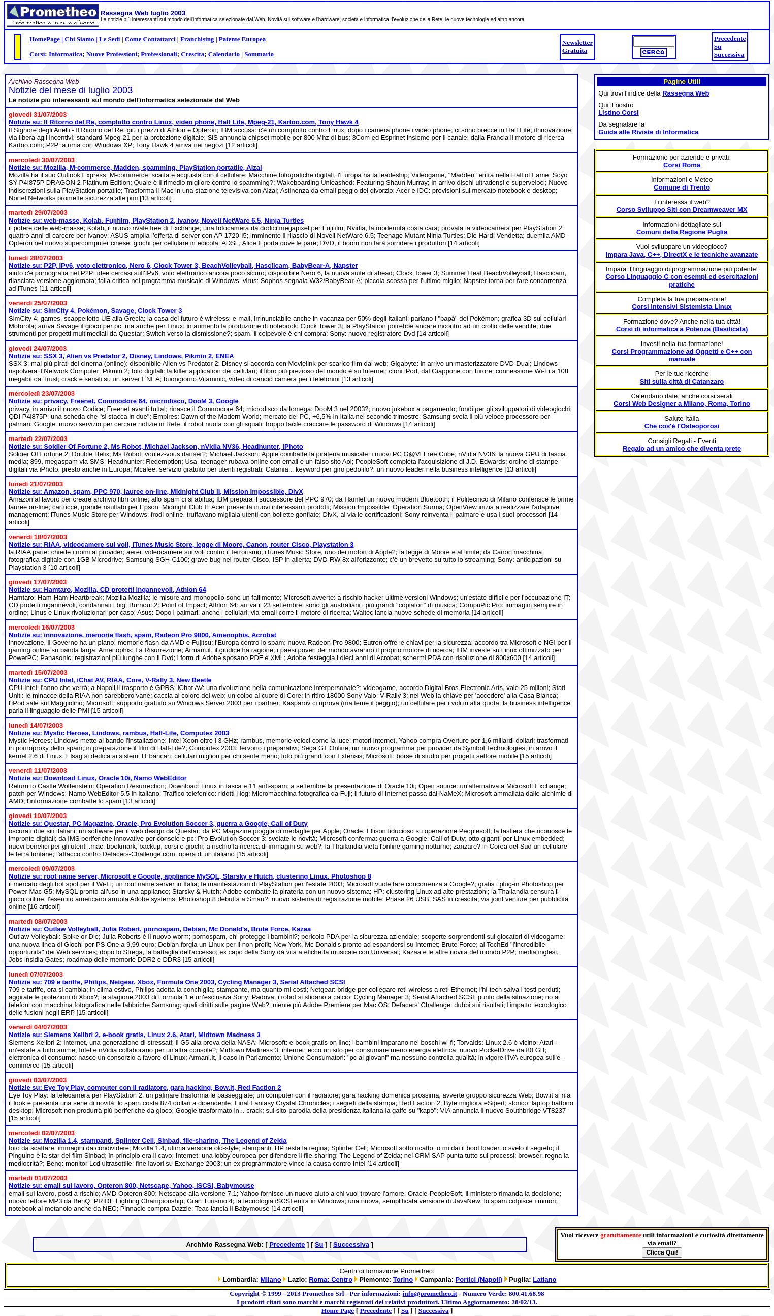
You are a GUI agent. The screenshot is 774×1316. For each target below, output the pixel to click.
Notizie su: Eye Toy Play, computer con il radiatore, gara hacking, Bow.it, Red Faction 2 (145, 1087)
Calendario (224, 54)
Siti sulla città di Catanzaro (682, 381)
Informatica (65, 54)
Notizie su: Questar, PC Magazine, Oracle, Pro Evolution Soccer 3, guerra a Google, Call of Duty (158, 823)
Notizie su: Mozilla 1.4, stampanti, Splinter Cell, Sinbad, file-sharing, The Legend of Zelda (148, 1140)
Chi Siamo (79, 39)
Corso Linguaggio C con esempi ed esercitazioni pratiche (681, 280)
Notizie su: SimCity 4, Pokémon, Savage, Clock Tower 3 (95, 311)
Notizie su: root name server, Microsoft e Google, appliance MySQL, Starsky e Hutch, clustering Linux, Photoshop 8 (190, 876)
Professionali (159, 54)
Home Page (337, 1310)
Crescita (192, 54)
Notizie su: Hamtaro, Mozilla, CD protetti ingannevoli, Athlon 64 (107, 589)
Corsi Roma (681, 165)
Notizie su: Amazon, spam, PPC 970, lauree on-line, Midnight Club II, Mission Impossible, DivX (156, 491)
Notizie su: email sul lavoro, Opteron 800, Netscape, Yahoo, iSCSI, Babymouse (131, 1185)
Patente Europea (242, 39)
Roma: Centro (330, 1279)
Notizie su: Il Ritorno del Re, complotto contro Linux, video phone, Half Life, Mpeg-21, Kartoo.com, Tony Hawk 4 (184, 122)
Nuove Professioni (111, 54)
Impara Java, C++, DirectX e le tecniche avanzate (682, 254)
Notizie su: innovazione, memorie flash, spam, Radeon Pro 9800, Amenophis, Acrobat (142, 635)
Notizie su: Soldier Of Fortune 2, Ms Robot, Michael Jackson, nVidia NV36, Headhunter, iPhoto (156, 446)
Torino (403, 1279)
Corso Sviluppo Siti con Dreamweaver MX (682, 209)
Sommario (259, 54)
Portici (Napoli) (479, 1279)
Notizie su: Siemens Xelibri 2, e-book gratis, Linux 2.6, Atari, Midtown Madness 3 (135, 1035)
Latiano (544, 1279)
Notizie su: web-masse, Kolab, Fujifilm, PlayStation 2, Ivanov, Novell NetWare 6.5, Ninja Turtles (156, 220)
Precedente (730, 38)
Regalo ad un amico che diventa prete (682, 448)
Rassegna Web (685, 93)
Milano (271, 1279)
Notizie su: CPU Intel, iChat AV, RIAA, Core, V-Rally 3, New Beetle (110, 680)
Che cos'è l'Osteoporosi (682, 426)
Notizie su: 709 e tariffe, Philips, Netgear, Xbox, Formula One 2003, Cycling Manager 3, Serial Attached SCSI (177, 982)
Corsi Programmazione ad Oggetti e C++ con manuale (682, 355)
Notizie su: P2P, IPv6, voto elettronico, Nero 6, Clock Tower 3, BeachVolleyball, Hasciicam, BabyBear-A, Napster (183, 265)
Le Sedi (109, 39)
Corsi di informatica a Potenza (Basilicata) (682, 329)
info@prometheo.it (430, 1293)
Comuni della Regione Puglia (681, 232)
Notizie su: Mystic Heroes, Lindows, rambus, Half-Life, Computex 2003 (119, 733)
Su (718, 46)
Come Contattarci (150, 39)
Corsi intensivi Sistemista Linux (682, 306)
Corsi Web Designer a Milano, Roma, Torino (682, 404)
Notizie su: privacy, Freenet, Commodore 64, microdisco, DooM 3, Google (124, 401)
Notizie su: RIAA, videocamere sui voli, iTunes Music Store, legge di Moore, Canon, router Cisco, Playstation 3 (181, 544)
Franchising (197, 39)
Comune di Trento (682, 187)
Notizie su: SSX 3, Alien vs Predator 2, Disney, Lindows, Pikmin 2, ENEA (121, 356)
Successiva (729, 54)
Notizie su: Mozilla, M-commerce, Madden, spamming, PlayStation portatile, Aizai (135, 167)
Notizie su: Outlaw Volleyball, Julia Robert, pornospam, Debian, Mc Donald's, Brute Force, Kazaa (160, 929)
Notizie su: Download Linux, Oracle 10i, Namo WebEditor (98, 778)
